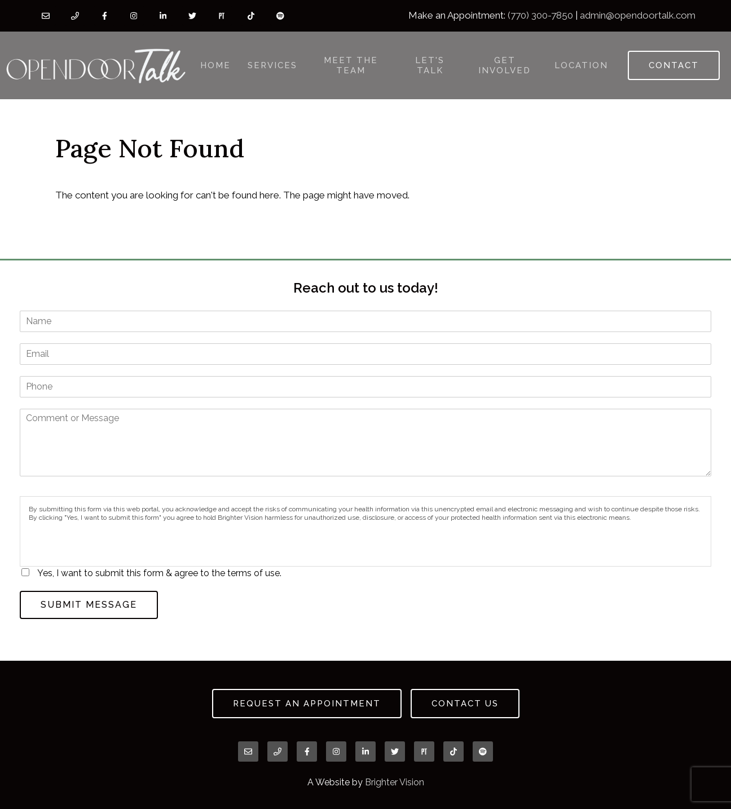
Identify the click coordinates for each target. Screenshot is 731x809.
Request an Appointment (307, 704)
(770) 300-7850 (540, 15)
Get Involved (504, 65)
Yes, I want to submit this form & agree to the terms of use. (159, 573)
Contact (674, 65)
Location (581, 65)
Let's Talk (429, 65)
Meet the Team (351, 65)
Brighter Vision (394, 782)
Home (215, 65)
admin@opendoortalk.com (637, 15)
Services (272, 65)
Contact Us (465, 704)
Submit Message (89, 604)
